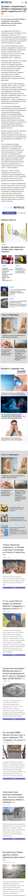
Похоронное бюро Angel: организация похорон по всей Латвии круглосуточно (18, 519)
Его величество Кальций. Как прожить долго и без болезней (6, 352)
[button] (26, 3)
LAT (22, 2)
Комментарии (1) (9, 213)
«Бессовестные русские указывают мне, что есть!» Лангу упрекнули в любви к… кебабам (14, 797)
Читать (14, 587)
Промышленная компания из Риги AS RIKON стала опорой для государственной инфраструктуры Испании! (20, 355)
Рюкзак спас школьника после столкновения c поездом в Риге (20, 270)
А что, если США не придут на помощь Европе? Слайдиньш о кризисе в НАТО (17, 292)
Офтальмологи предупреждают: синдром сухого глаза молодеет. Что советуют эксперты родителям (13, 416)
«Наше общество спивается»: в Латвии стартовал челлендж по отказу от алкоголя (14, 549)
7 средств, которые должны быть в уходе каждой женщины (13, 336)
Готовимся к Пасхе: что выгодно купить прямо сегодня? (16, 509)
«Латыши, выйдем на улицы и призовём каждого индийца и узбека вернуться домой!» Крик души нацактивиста (7, 274)
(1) (2, 14)
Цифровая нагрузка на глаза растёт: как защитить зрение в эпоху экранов (13, 394)
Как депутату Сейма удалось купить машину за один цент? (14, 854)
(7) (11, 280)
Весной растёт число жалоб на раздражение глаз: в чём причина (11, 439)
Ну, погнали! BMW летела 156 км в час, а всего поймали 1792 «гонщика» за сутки (14, 736)
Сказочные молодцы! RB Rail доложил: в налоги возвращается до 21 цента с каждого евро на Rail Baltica (18, 303)
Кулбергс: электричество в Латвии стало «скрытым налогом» (13, 249)
